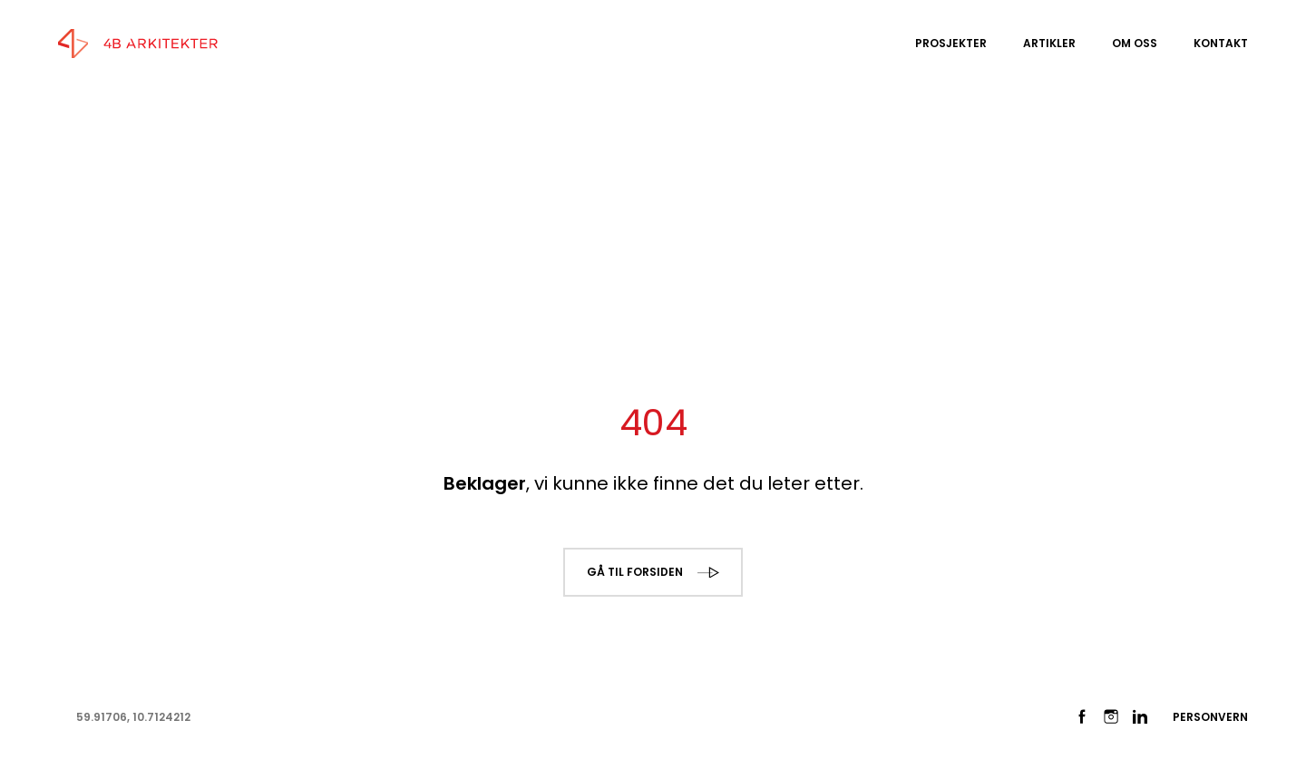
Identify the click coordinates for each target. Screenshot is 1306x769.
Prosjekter (951, 43)
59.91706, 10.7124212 (133, 717)
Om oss (1134, 43)
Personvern (1210, 717)
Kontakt (1221, 43)
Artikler (1049, 43)
